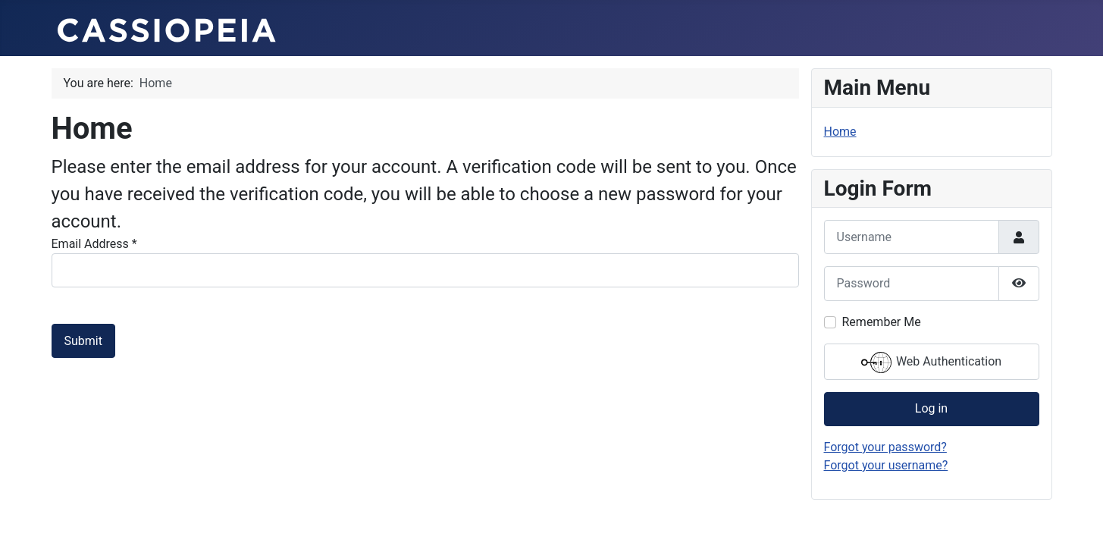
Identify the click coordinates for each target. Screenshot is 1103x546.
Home (840, 131)
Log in (931, 408)
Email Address (94, 244)
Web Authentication (931, 362)
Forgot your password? (885, 447)
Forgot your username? (886, 465)
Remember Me (881, 322)
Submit (83, 341)
